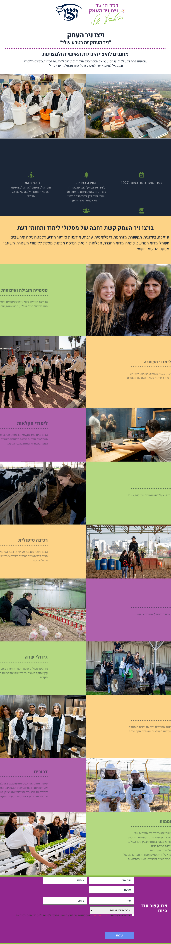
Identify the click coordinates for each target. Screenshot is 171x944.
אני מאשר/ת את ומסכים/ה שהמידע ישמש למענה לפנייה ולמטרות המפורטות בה (73, 916)
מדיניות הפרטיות (100, 916)
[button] (4, 107)
